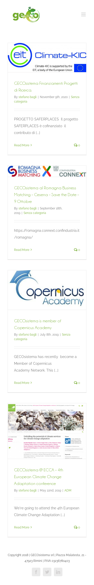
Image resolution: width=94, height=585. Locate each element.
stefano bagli (28, 97)
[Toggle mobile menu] (83, 14)
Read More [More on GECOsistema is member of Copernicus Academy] (21, 383)
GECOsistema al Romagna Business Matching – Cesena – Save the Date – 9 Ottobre (46, 195)
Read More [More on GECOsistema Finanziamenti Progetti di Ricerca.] (21, 145)
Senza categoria (35, 213)
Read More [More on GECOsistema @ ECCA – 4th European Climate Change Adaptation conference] (21, 527)
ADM (67, 490)
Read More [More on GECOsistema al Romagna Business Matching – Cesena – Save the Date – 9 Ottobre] (21, 250)
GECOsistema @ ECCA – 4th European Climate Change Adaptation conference (38, 477)
